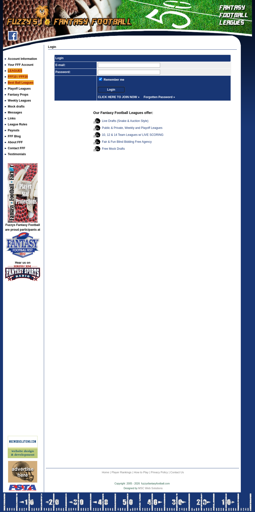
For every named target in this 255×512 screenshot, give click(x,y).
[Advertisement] (23, 360)
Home (105, 472)
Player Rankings (121, 472)
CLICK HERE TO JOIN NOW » (118, 97)
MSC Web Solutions (150, 488)
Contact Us (177, 472)
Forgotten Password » (159, 97)
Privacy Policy (159, 472)
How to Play (141, 472)
